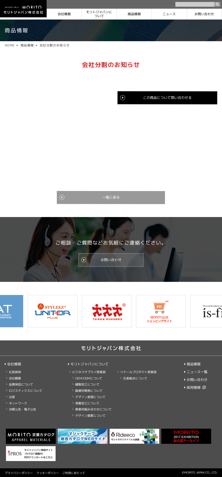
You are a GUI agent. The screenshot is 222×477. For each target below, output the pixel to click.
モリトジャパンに (99, 14)
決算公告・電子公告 (22, 409)
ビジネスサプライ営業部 (88, 372)
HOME (10, 45)
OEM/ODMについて (88, 378)
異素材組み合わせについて (93, 409)
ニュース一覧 (195, 371)
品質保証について (21, 384)
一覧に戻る (111, 197)
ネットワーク (18, 403)
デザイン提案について (90, 415)
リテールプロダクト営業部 (138, 372)
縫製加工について (87, 384)
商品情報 (134, 14)
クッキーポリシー (47, 473)
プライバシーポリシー (19, 473)
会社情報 (64, 14)
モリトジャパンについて (88, 364)
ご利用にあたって (73, 473)
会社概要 (15, 378)
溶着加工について (87, 403)
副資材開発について (88, 391)
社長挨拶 (15, 372)
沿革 (12, 397)
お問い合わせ (204, 14)
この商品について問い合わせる (167, 97)
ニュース (169, 14)
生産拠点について (135, 378)
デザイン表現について (90, 397)
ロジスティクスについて (25, 391)
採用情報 (192, 387)
